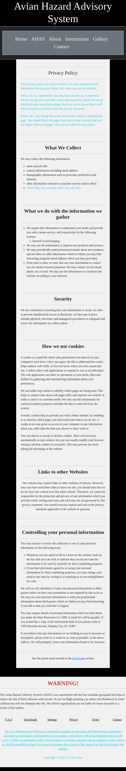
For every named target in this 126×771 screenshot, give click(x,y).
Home (21, 39)
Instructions (77, 39)
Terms (95, 719)
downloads (78, 658)
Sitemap (52, 719)
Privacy (73, 719)
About (55, 39)
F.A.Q (8, 719)
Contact (61, 46)
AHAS (38, 39)
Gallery (100, 39)
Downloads (30, 719)
